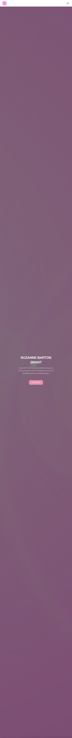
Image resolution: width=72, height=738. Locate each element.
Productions (36, 382)
